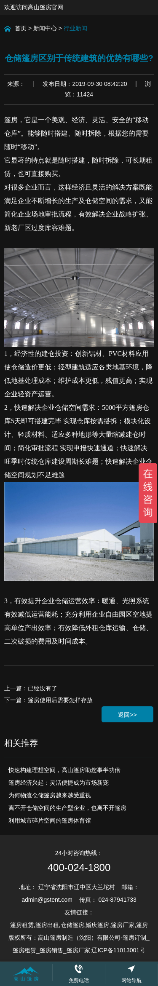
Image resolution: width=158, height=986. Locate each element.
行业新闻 (75, 28)
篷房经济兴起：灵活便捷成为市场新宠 (58, 782)
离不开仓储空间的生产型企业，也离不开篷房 (67, 807)
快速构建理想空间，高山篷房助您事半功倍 (64, 770)
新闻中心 (45, 28)
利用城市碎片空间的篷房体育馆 (49, 820)
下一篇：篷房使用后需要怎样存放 (48, 700)
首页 (21, 28)
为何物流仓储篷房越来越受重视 (49, 795)
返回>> (127, 714)
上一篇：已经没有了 (30, 688)
